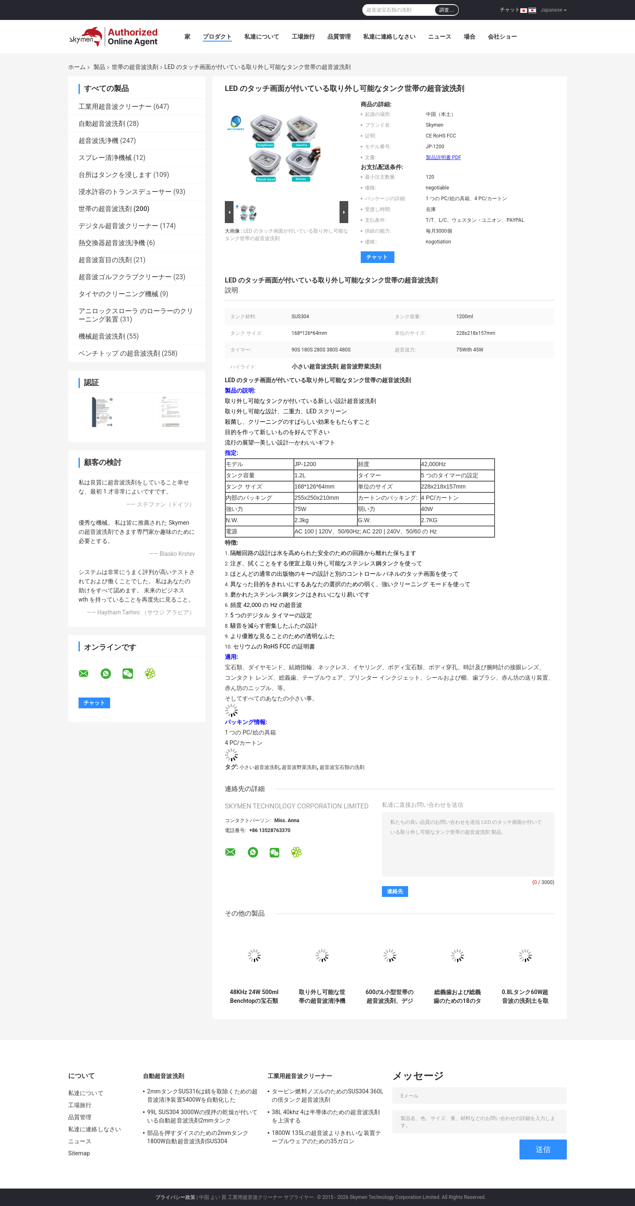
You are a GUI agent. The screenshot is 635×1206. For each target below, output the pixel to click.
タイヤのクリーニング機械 (118, 294)
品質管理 (339, 36)
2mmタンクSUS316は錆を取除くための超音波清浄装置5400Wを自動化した (202, 1095)
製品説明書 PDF (443, 157)
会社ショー (502, 36)
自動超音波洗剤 (102, 124)
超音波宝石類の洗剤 (342, 767)
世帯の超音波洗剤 (135, 67)
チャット (510, 9)
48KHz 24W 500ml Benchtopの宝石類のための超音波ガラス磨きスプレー (254, 997)
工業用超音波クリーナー (115, 107)
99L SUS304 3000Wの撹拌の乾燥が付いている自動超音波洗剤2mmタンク (202, 1116)
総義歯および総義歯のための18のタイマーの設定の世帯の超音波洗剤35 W (457, 997)
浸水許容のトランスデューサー (125, 192)
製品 (99, 67)
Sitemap (79, 1153)
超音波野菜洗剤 (299, 767)
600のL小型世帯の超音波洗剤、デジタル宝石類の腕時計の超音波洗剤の (389, 997)
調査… (446, 10)
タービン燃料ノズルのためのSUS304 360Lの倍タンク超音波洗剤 (327, 1095)
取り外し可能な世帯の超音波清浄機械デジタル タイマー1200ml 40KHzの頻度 (322, 997)
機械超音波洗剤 (102, 336)
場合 (469, 36)
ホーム (77, 67)
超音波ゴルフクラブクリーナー (125, 277)
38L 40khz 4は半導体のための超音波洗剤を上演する (326, 1116)
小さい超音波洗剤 (259, 767)
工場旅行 (303, 36)
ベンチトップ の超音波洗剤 (119, 353)
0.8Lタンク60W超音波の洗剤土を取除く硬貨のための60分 (525, 997)
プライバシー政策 (175, 1197)
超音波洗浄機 (98, 141)
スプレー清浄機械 (105, 158)
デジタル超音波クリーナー (118, 226)
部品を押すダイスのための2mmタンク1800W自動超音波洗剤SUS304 (198, 1137)
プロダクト (217, 36)
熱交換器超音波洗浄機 (112, 243)
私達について (261, 36)
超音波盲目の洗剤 (105, 260)
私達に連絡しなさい (389, 36)
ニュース (439, 36)
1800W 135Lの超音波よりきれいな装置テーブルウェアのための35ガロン (326, 1137)
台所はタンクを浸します (115, 175)
